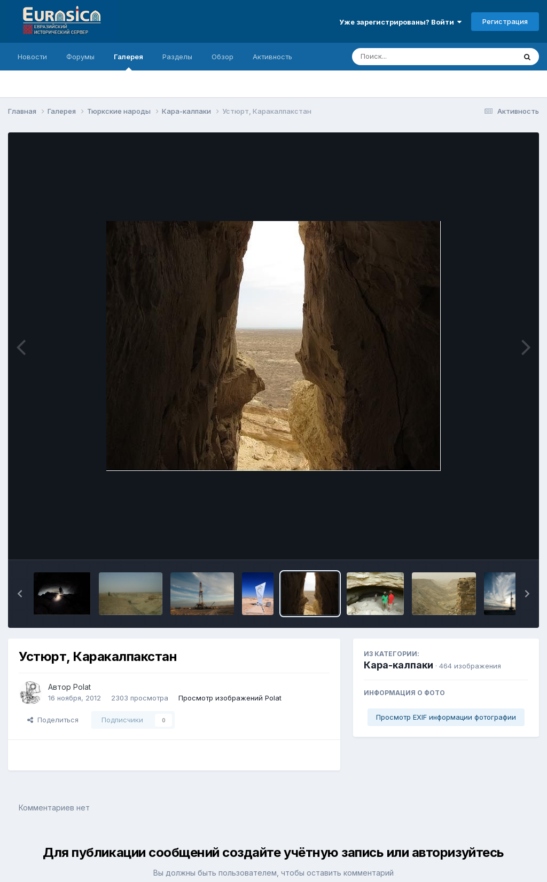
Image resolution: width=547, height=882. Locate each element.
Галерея (128, 61)
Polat (82, 686)
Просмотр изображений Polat (230, 698)
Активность (272, 56)
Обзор (222, 56)
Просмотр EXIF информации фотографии (446, 717)
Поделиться (53, 719)
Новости (32, 56)
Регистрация (505, 21)
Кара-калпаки (398, 665)
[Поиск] (413, 56)
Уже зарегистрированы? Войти (400, 22)
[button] (20, 593)
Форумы (80, 56)
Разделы (177, 56)
